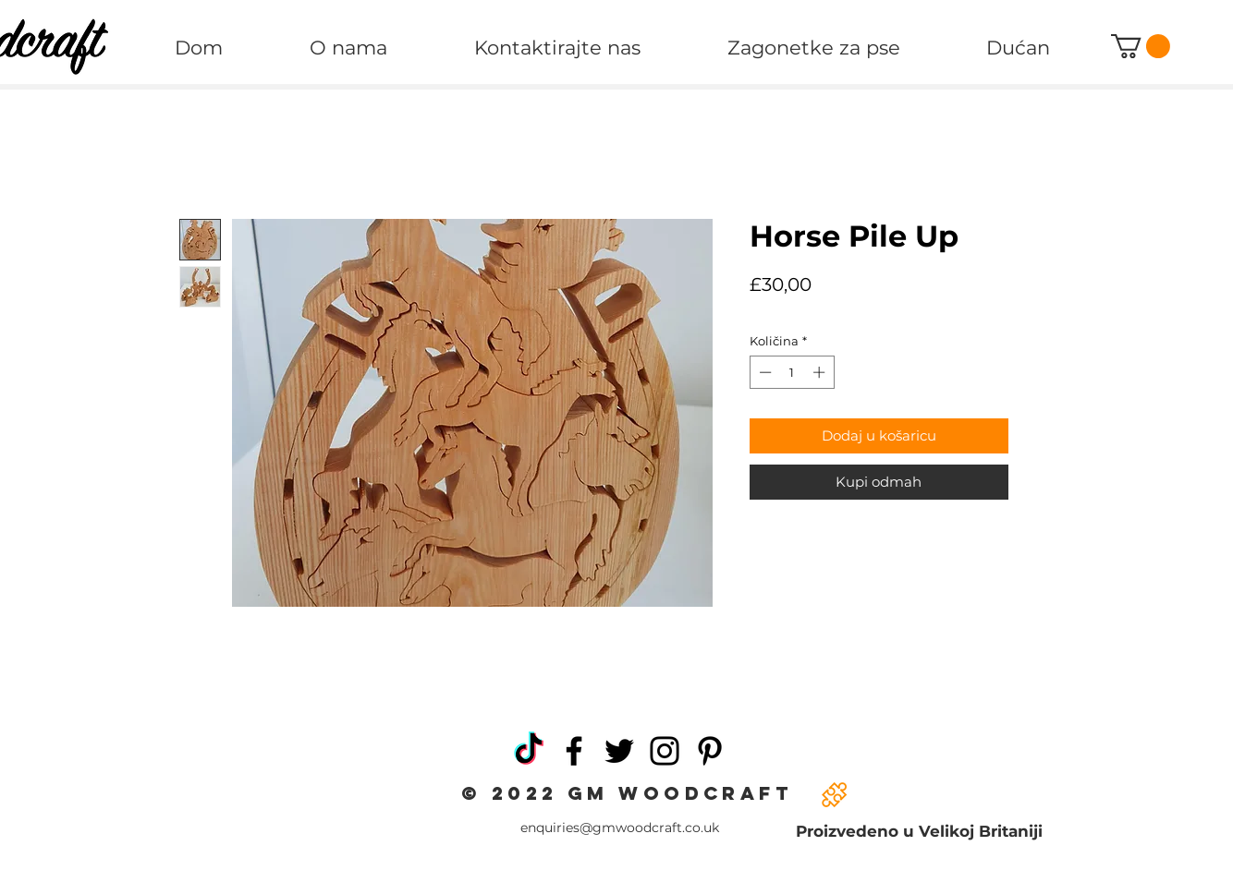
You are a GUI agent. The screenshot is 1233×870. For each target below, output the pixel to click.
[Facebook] (574, 750)
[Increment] (821, 372)
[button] (1140, 46)
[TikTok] (528, 750)
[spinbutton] (792, 372)
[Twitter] (619, 750)
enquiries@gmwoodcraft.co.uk (619, 827)
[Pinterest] (709, 750)
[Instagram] (664, 750)
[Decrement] (763, 372)
